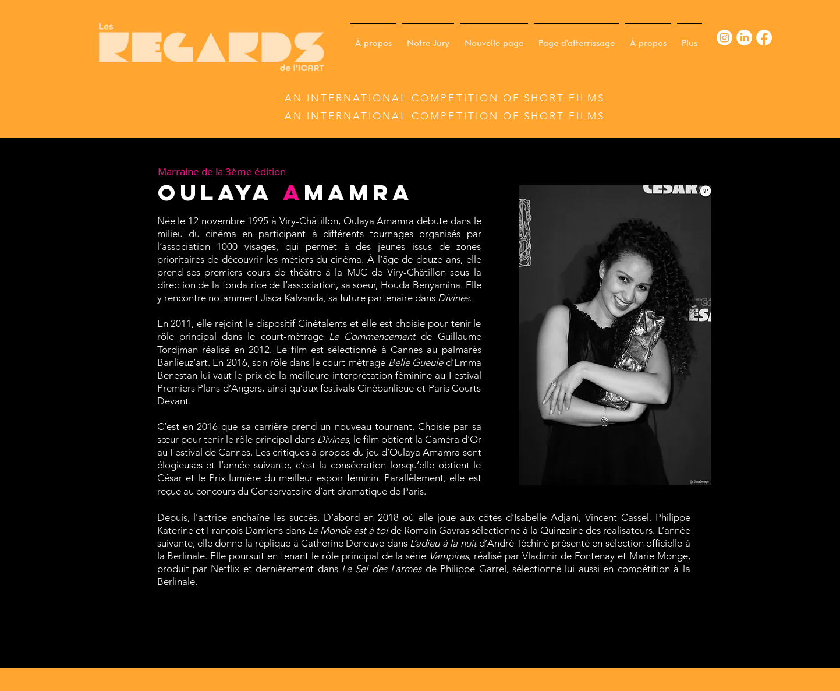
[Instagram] (724, 37)
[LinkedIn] (744, 37)
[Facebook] (764, 37)
